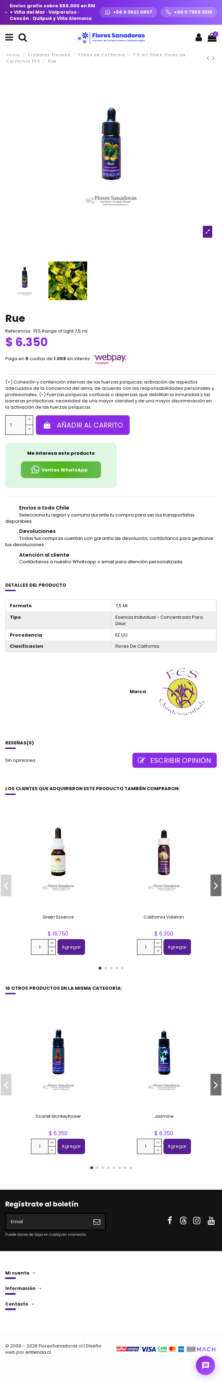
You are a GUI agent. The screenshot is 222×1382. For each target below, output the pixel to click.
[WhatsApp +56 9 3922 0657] (128, 12)
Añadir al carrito (83, 425)
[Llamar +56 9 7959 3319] (189, 12)
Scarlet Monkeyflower (58, 1116)
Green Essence (58, 917)
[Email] (47, 1221)
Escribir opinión (174, 760)
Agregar (71, 947)
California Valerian (164, 917)
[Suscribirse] (97, 1221)
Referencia (17, 331)
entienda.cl (38, 1352)
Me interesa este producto (61, 453)
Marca (138, 692)
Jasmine (163, 1116)
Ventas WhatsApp (59, 470)
